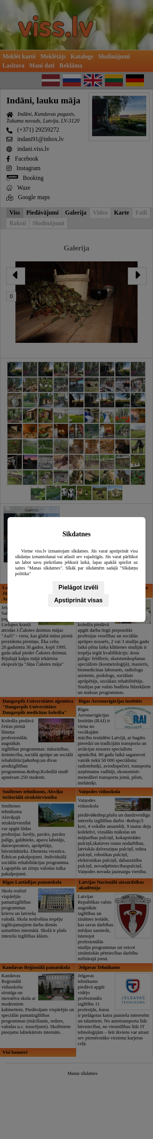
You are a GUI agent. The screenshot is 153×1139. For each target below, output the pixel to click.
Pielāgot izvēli (78, 587)
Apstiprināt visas (78, 600)
